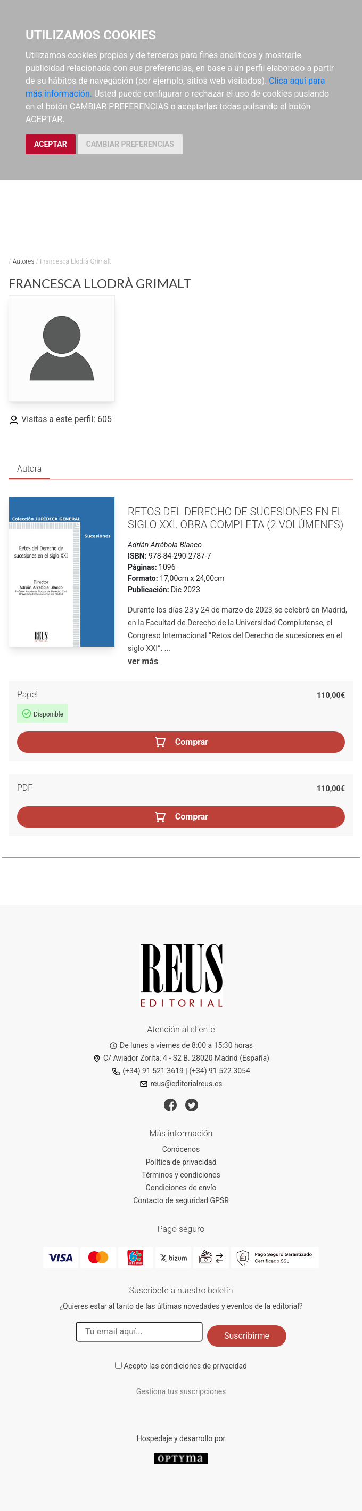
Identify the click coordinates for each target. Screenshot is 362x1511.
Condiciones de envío (181, 1187)
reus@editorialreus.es (180, 1083)
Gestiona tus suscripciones (181, 1391)
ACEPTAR (50, 144)
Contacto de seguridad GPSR (181, 1200)
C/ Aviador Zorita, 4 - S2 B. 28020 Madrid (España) (181, 1058)
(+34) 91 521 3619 (148, 1071)
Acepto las (185, 1366)
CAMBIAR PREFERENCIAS (130, 144)
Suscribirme (246, 1336)
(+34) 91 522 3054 (219, 1071)
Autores (24, 261)
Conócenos (181, 1149)
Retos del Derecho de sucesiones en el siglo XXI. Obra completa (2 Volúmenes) (235, 518)
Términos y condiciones (181, 1175)
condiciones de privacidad (204, 1366)
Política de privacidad (180, 1162)
